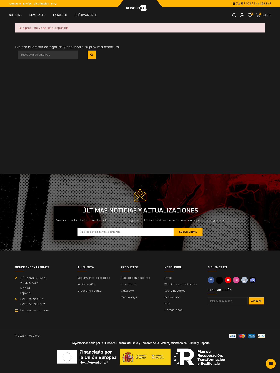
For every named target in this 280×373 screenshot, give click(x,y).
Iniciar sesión (86, 284)
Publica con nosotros (135, 278)
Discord (254, 280)
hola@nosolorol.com (34, 310)
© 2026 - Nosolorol (27, 335)
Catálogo (60, 15)
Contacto (15, 3)
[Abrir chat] (271, 364)
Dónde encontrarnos (32, 267)
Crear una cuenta (90, 290)
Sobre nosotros (175, 290)
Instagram (237, 280)
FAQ (53, 3)
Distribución (41, 3)
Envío (168, 278)
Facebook (211, 280)
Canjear (256, 301)
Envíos (27, 3)
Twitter (219, 280)
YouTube (228, 280)
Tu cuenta (86, 267)
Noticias (15, 15)
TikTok (245, 280)
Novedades (37, 15)
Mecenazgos (129, 297)
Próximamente (86, 15)
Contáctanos (173, 310)
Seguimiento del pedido (94, 278)
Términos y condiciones (180, 284)
